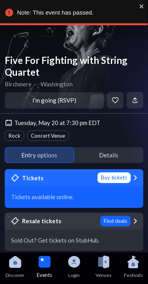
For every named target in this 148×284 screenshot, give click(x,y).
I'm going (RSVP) (54, 100)
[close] (141, 6)
